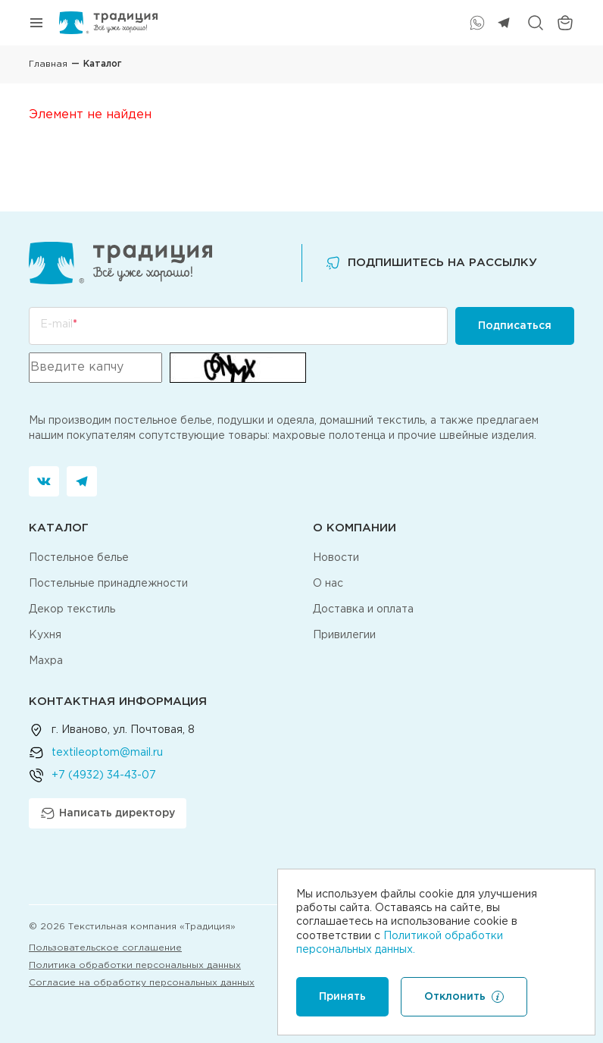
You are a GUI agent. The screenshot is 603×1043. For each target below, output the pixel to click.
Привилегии (344, 635)
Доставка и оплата (363, 609)
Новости (336, 557)
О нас (328, 583)
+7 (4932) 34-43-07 (104, 775)
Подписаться (514, 325)
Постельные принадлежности (108, 583)
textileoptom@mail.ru (107, 752)
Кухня (45, 635)
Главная (48, 64)
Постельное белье (79, 557)
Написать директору (107, 813)
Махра (46, 661)
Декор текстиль (72, 609)
